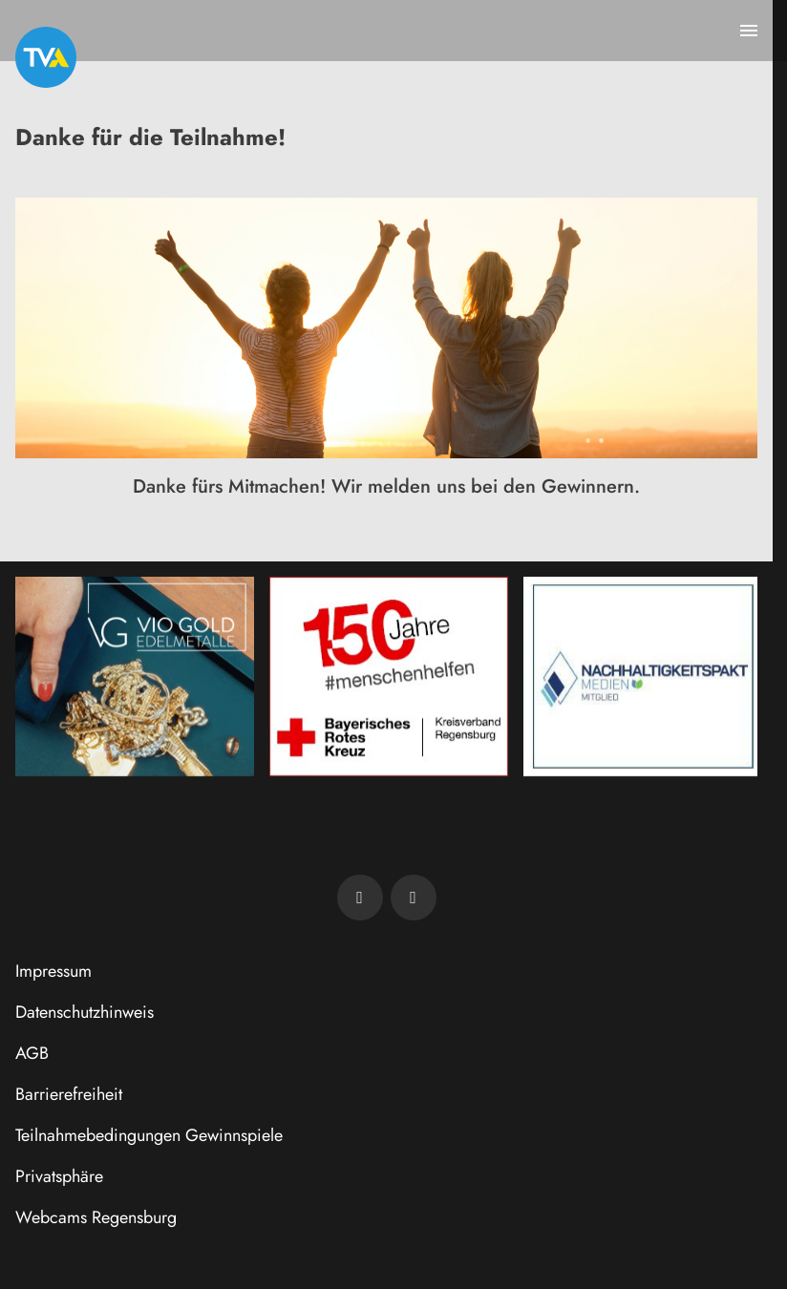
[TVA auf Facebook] (360, 897)
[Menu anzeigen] (749, 30)
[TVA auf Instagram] (413, 897)
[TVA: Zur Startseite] (45, 57)
